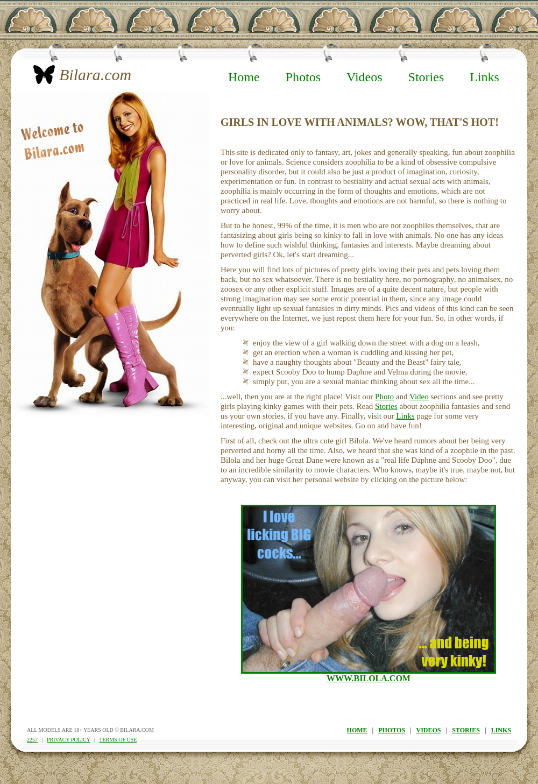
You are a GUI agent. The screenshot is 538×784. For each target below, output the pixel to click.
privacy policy (68, 740)
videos (428, 730)
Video (419, 396)
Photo (384, 396)
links (501, 730)
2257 (32, 740)
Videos (364, 77)
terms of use (118, 740)
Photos (303, 77)
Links (484, 77)
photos (391, 730)
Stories (426, 77)
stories (466, 730)
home (357, 730)
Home (244, 77)
